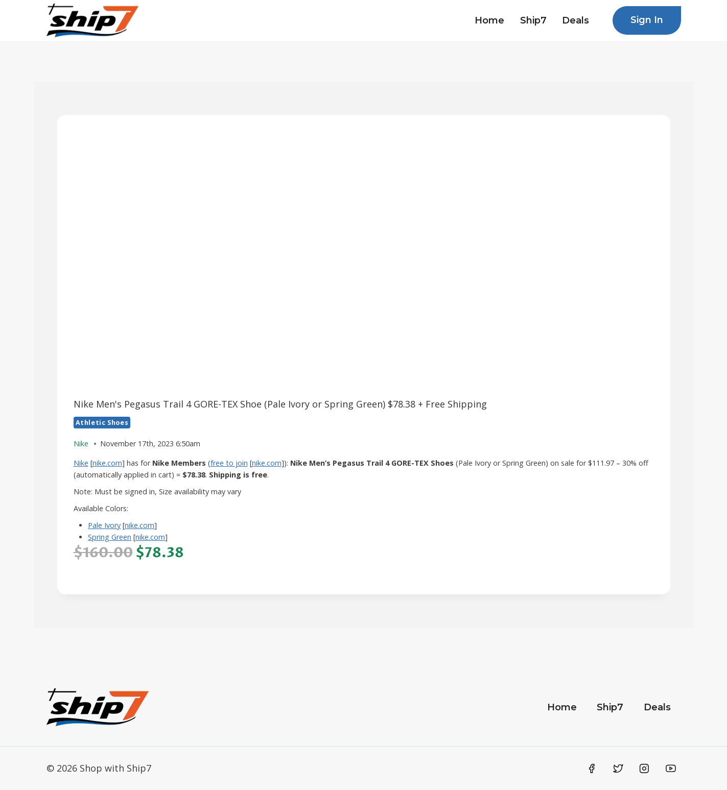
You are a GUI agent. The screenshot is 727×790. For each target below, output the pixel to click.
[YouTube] (671, 768)
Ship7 (533, 20)
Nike (81, 463)
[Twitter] (618, 768)
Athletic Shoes (102, 422)
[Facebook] (592, 768)
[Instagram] (644, 768)
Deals (575, 20)
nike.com (107, 463)
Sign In (646, 20)
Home (489, 20)
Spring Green (109, 537)
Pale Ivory (104, 525)
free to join (229, 463)
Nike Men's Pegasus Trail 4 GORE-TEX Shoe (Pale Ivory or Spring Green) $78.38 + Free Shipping (280, 404)
